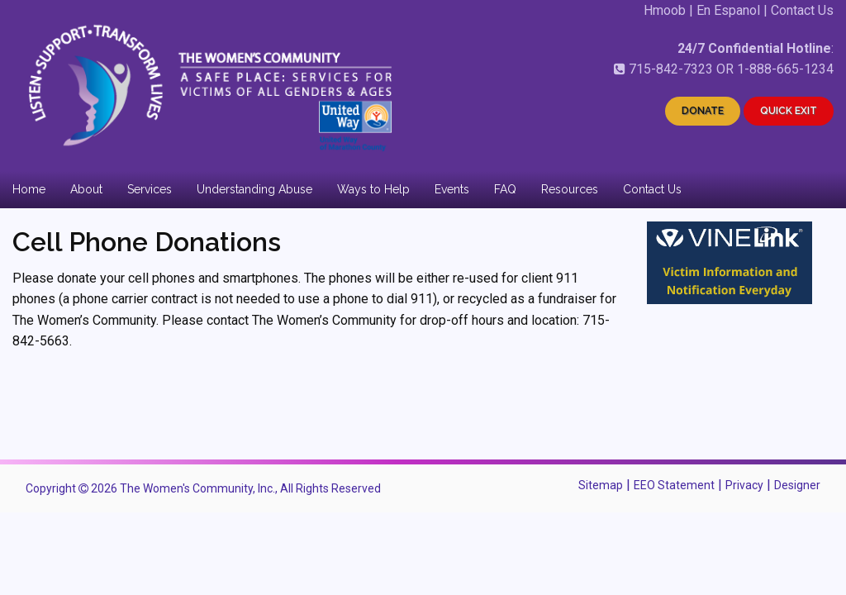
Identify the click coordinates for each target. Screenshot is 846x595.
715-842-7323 (671, 69)
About (86, 189)
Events (452, 189)
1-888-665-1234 (785, 69)
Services (149, 189)
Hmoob (665, 10)
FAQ (505, 189)
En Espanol (728, 10)
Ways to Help (373, 189)
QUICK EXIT (788, 111)
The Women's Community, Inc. (197, 488)
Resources (569, 189)
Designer (797, 485)
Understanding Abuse (254, 189)
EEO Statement (674, 485)
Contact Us (802, 10)
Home (28, 189)
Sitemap (600, 485)
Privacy (744, 485)
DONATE (703, 111)
